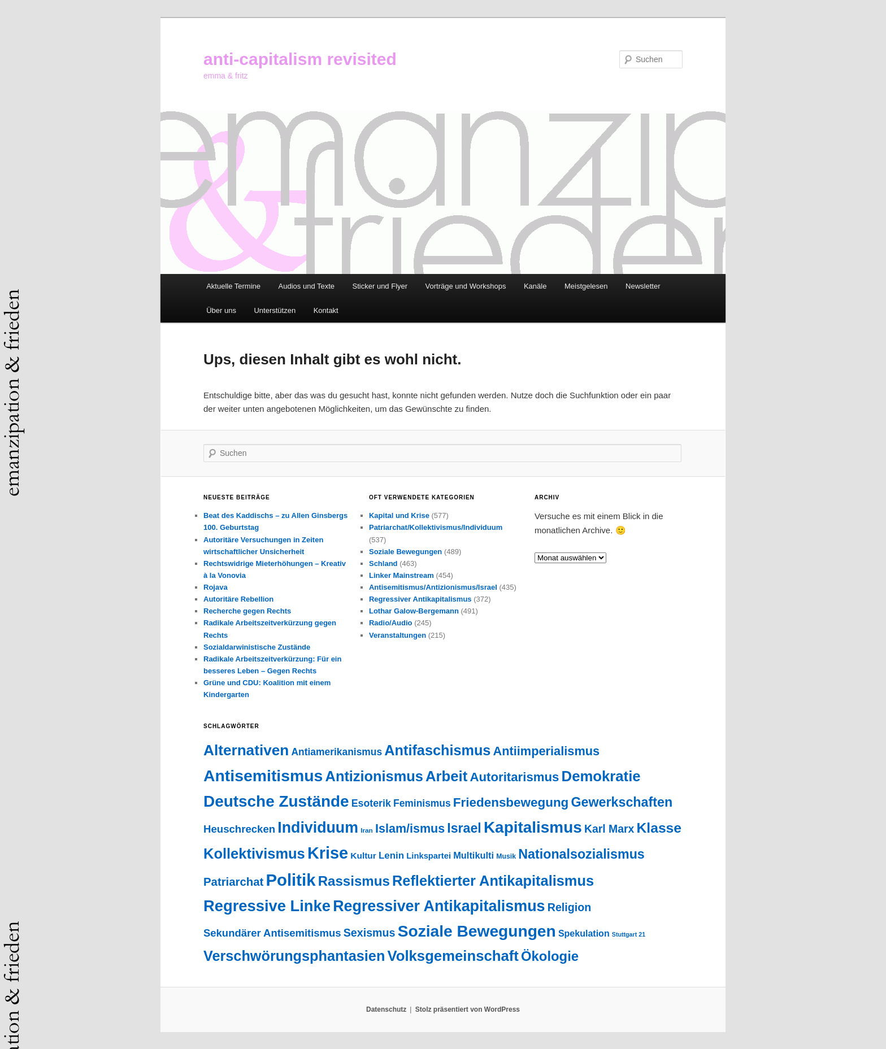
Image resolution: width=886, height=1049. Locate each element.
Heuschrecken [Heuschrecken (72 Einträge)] (239, 829)
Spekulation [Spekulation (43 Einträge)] (584, 933)
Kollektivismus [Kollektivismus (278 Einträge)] (254, 853)
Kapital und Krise (399, 515)
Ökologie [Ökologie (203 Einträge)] (550, 956)
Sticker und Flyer (380, 286)
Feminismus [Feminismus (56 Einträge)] (422, 803)
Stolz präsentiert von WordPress (467, 1009)
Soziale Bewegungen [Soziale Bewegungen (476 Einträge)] (477, 931)
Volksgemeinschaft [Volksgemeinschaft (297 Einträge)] (453, 956)
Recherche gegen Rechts (247, 611)
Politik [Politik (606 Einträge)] (290, 879)
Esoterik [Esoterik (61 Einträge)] (371, 803)
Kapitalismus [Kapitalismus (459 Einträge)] (533, 827)
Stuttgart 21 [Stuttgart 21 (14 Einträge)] (628, 934)
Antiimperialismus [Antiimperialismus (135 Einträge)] (546, 751)
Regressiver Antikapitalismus (420, 599)
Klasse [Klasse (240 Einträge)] (659, 827)
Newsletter (643, 286)
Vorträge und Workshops (465, 286)
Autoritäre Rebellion (238, 599)
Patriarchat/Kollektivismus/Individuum (435, 527)
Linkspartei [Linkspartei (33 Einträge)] (428, 855)
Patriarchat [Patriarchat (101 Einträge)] (233, 882)
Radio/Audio (390, 623)
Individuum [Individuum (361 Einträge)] (317, 827)
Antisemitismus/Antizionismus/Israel (433, 587)
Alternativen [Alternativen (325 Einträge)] (246, 750)
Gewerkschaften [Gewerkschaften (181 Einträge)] (621, 802)
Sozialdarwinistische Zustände (256, 647)
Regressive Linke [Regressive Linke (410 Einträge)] (267, 906)
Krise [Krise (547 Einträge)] (327, 853)
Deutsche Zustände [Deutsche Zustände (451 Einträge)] (276, 801)
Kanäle (535, 286)
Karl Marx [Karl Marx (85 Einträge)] (609, 828)
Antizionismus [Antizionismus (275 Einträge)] (374, 776)
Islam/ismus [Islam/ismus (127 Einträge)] (410, 828)
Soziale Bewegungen (405, 551)
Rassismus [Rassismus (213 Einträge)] (354, 881)
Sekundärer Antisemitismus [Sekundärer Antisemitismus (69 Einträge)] (272, 933)
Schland (383, 563)
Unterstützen (275, 310)
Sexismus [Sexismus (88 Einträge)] (370, 932)
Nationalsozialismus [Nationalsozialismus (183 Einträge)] (581, 854)
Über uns (221, 310)
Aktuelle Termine (233, 286)
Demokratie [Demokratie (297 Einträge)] (601, 776)
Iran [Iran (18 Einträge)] (367, 830)
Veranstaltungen (397, 635)
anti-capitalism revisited (300, 59)
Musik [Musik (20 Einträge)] (506, 856)
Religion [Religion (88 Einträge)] (569, 907)
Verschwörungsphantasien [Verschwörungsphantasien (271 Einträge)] (294, 956)
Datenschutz (386, 1009)
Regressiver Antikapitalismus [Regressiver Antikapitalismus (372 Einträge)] (439, 906)
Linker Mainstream (401, 575)
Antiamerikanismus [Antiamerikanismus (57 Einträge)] (336, 752)
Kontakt (326, 310)
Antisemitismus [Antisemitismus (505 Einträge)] (263, 776)
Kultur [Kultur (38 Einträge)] (363, 855)
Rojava (215, 587)
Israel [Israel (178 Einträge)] (464, 828)
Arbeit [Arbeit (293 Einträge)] (446, 776)
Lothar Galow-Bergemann (414, 611)
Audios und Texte (307, 286)
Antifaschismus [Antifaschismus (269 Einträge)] (437, 750)
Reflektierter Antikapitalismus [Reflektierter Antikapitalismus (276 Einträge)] (493, 881)
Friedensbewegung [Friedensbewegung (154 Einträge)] (510, 802)
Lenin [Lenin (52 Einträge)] (391, 855)
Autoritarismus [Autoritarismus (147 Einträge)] (514, 777)
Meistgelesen (586, 286)
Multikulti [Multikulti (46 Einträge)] (473, 855)
